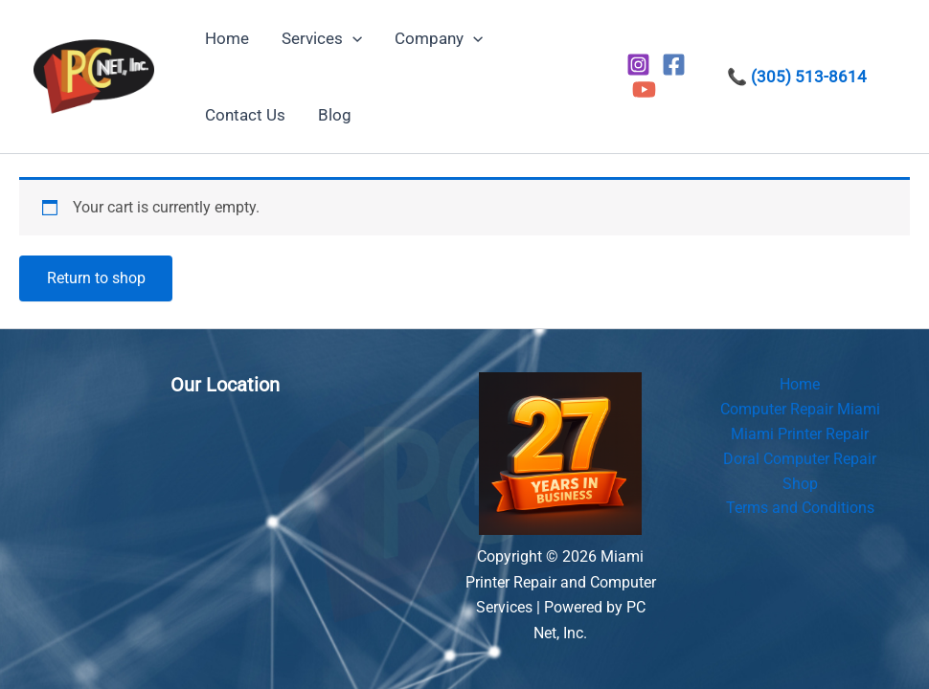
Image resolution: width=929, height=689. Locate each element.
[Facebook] (674, 65)
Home (800, 384)
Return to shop (97, 278)
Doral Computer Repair (799, 461)
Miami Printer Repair (800, 435)
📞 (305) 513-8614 (797, 76)
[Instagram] (638, 65)
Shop (800, 486)
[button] (352, 38)
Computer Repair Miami (800, 410)
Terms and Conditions (800, 510)
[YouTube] (644, 89)
